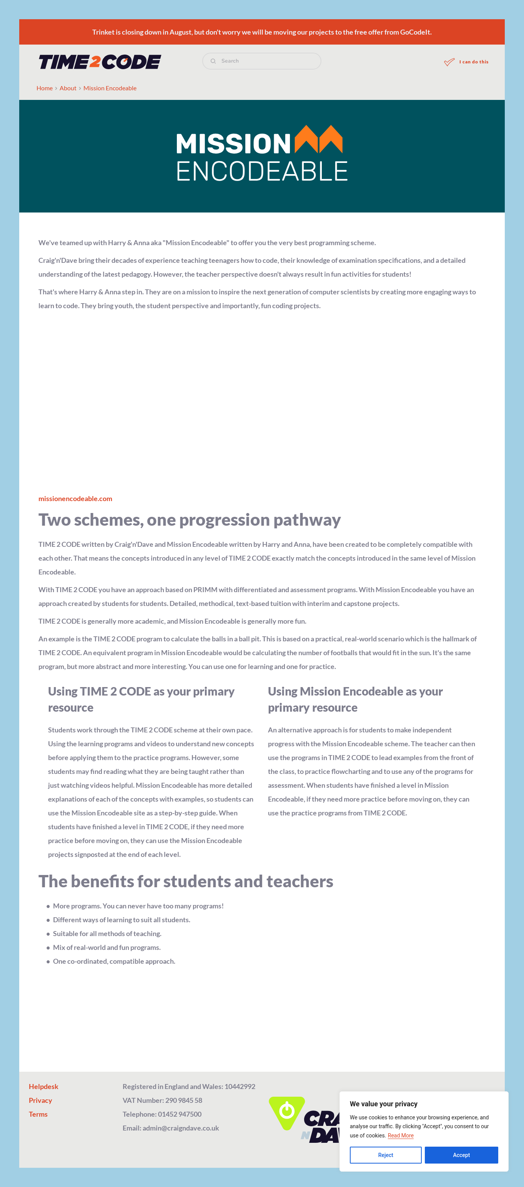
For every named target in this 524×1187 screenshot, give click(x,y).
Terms (38, 1114)
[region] (424, 1131)
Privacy (40, 1100)
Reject (385, 1155)
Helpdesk (43, 1086)
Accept (461, 1155)
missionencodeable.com (75, 498)
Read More (401, 1135)
